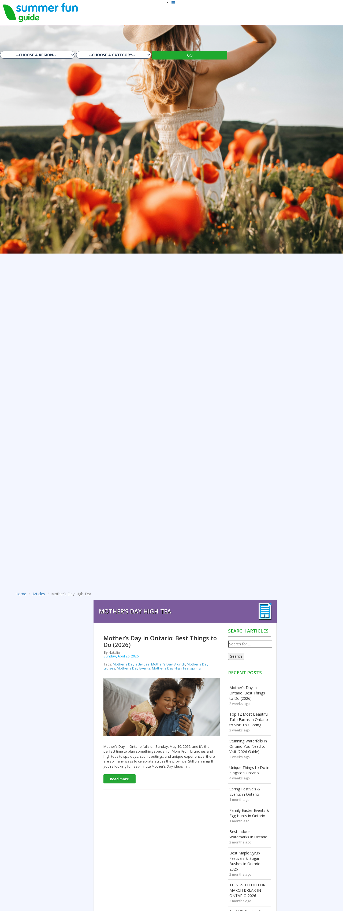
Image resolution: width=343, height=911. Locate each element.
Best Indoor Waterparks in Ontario (248, 834)
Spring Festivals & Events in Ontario (244, 791)
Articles (38, 593)
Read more (119, 778)
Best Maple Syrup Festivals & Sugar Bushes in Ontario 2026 (244, 861)
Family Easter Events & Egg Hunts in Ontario (249, 813)
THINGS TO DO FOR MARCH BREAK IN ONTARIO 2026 (247, 890)
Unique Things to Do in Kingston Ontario (249, 770)
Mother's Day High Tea (170, 668)
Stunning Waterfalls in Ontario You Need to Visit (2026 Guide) (248, 746)
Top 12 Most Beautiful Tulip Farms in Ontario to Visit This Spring (249, 719)
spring (195, 668)
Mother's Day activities (131, 664)
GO (190, 55)
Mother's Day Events (133, 668)
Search (236, 656)
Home (21, 593)
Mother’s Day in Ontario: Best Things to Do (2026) (247, 693)
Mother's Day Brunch (168, 664)
